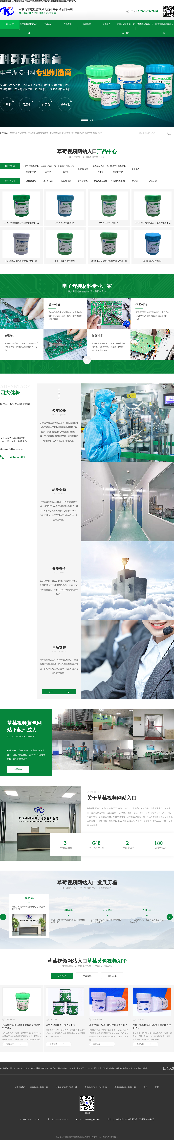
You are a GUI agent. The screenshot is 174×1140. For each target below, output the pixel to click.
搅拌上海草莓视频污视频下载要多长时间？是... (152, 1026)
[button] (84, 120)
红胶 (100, 133)
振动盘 (112, 1068)
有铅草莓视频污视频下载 (60, 133)
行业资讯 (87, 975)
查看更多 (18, 769)
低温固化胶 (66, 181)
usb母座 (53, 1068)
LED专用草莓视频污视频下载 (118, 169)
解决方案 (112, 975)
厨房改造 (97, 1068)
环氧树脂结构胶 (118, 181)
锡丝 (95, 133)
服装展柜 (137, 1068)
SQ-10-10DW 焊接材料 (65, 261)
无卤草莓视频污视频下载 (48, 169)
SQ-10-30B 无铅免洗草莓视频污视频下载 (153, 223)
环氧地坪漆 (62, 1068)
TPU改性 (89, 1068)
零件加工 (80, 1068)
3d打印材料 (35, 1068)
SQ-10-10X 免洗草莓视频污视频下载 (21, 261)
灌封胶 (135, 181)
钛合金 (26, 1068)
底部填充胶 (48, 181)
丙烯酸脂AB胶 (100, 181)
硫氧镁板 (44, 1068)
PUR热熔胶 (83, 181)
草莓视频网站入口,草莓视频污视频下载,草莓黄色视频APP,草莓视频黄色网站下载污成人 (38, 1)
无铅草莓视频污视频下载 (38, 133)
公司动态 (61, 975)
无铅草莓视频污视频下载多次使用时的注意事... (21, 1026)
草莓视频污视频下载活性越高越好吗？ (108, 1025)
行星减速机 (127, 1068)
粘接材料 (10, 181)
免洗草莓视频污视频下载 (101, 169)
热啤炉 (19, 1068)
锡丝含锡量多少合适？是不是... (61, 1025)
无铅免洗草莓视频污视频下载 (31, 169)
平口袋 (13, 1068)
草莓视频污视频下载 (18, 133)
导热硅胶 (153, 181)
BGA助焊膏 (83, 169)
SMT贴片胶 (31, 181)
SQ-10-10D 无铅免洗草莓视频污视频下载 (109, 261)
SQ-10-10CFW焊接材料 (65, 223)
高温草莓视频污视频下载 (81, 133)
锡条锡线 (135, 169)
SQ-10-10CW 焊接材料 (152, 261)
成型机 (105, 1068)
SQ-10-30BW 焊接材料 (109, 223)
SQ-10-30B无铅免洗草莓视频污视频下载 (21, 223)
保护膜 (119, 1068)
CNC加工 (71, 1068)
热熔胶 (145, 1068)
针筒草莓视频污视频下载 (66, 169)
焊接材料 (10, 166)
